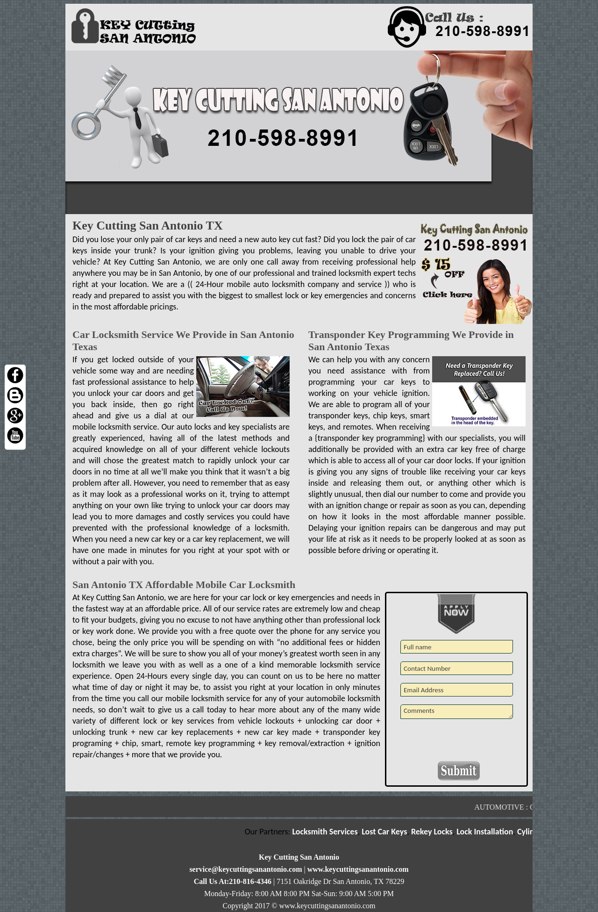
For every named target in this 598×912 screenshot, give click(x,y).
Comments (456, 711)
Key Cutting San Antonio (299, 857)
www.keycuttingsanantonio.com (358, 869)
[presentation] (457, 742)
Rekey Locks (435, 831)
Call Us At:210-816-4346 (232, 881)
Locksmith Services (327, 831)
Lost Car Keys (387, 831)
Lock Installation (487, 831)
